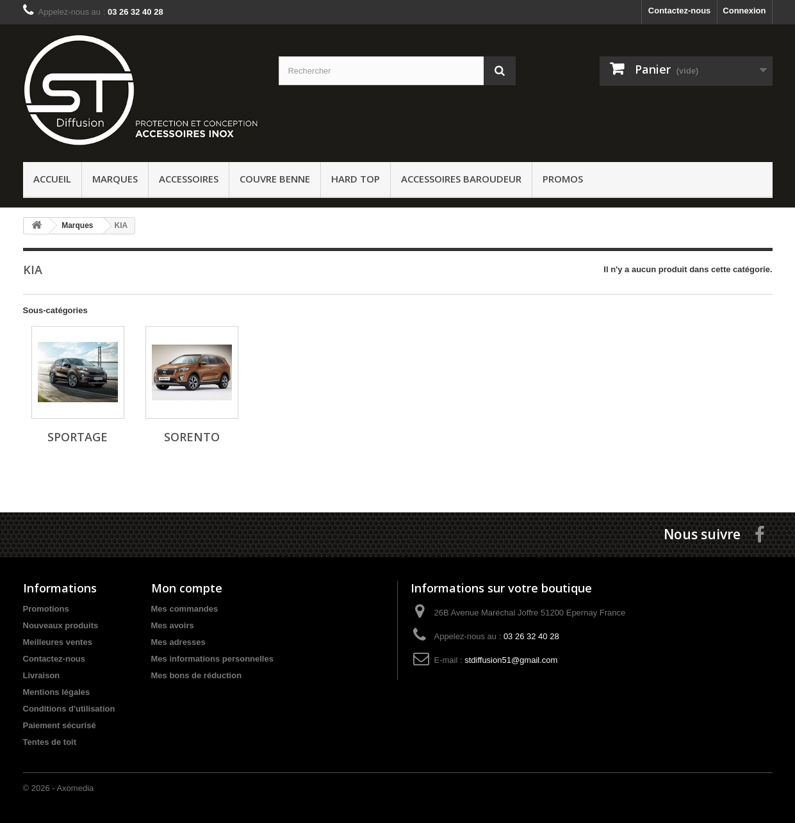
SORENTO (192, 436)
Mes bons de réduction (196, 675)
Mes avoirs (172, 625)
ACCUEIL (52, 178)
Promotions (46, 609)
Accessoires (188, 178)
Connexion (744, 10)
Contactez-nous (679, 10)
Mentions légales (56, 692)
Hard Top (355, 178)
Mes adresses (178, 642)
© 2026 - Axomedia (58, 788)
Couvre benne (275, 178)
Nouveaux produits (61, 625)
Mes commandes (184, 609)
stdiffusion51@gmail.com (510, 660)
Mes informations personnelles (212, 659)
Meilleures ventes (57, 642)
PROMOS (563, 178)
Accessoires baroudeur (461, 178)
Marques (115, 178)
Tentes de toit (50, 742)
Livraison (41, 675)
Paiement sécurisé (59, 725)
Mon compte (186, 588)
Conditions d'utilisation (69, 708)
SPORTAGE (77, 436)
